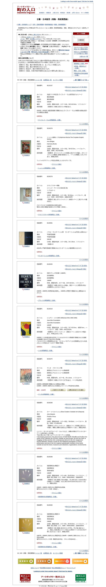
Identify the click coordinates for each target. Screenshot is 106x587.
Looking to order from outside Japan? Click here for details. (77, 1)
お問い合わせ (76, 12)
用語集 (68, 12)
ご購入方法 (55, 12)
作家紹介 (62, 12)
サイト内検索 (85, 12)
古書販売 (48, 12)
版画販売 (41, 12)
